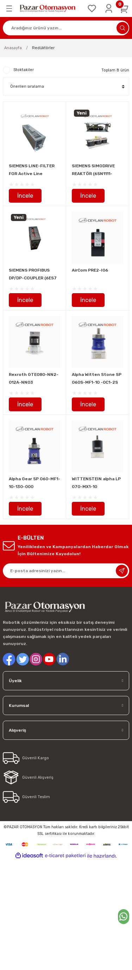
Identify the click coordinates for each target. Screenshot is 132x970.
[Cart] (124, 8)
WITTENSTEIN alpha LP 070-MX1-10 (96, 482)
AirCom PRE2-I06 (90, 270)
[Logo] (49, 8)
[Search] (66, 28)
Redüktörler (43, 48)
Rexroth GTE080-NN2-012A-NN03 (33, 378)
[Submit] (122, 571)
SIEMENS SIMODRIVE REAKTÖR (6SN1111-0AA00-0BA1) (93, 170)
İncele (25, 195)
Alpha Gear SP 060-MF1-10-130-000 (34, 482)
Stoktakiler (23, 70)
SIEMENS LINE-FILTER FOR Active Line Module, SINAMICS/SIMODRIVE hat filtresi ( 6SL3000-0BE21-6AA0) (33, 170)
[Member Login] (109, 8)
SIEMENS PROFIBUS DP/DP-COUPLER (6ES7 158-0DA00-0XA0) (33, 275)
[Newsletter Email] (66, 570)
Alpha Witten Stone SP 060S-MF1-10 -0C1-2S (96, 378)
